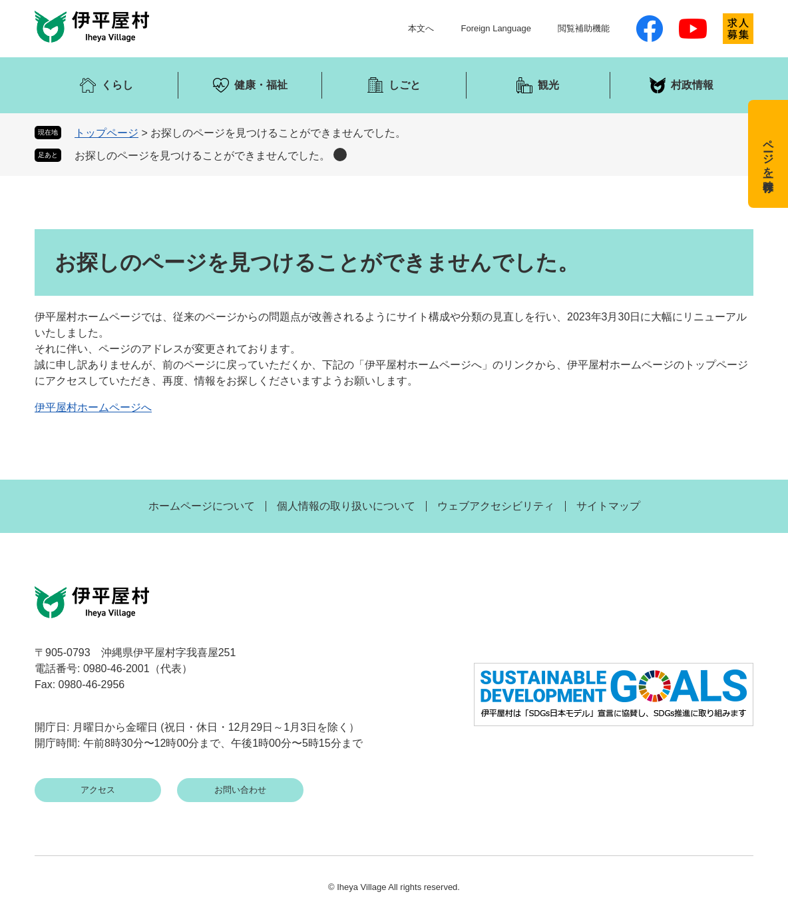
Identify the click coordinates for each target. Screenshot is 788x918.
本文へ (421, 28)
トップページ (106, 133)
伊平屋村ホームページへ (93, 407)
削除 (340, 154)
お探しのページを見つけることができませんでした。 (202, 155)
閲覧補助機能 (584, 28)
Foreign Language (496, 28)
